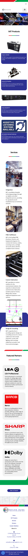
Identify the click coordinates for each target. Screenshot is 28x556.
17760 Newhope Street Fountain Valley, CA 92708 (14, 535)
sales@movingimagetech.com (14, 542)
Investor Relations (14, 526)
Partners (14, 523)
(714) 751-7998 (14, 547)
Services (14, 520)
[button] (3, 553)
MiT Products (14, 518)
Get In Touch (14, 490)
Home (14, 515)
